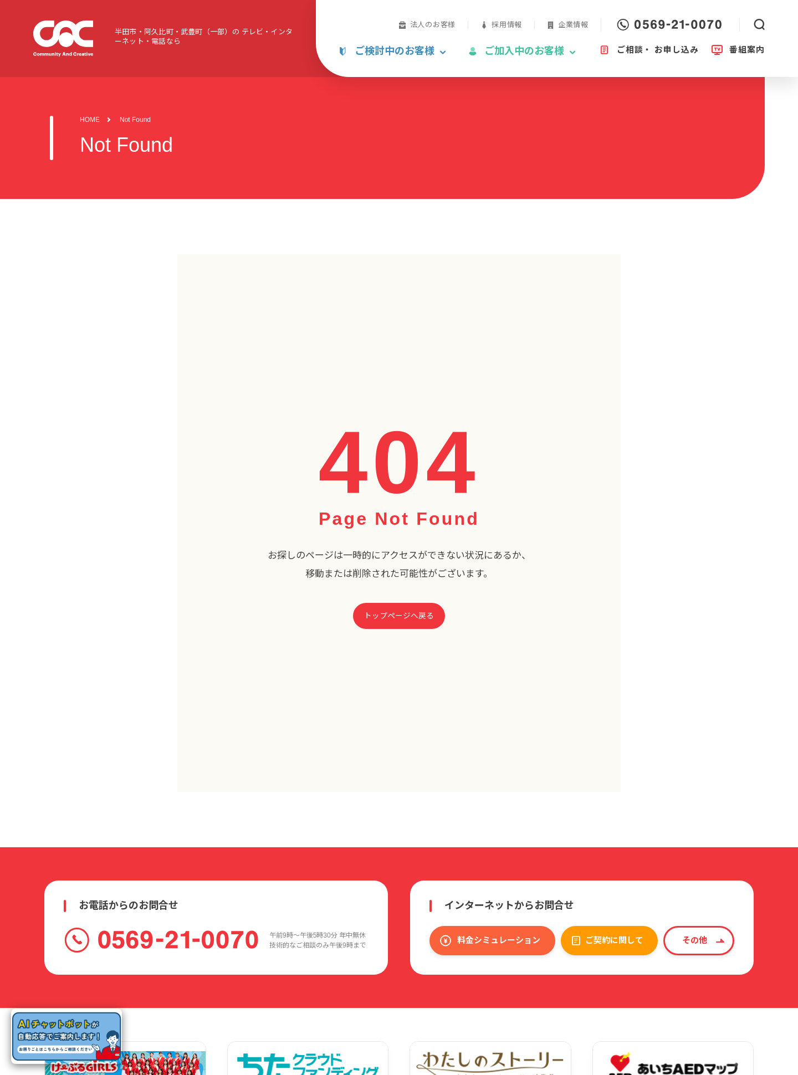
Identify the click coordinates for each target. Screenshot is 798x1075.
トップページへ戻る (399, 616)
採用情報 (507, 25)
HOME (90, 120)
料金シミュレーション (498, 940)
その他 (694, 940)
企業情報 (573, 25)
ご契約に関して (614, 940)
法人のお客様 (433, 25)
